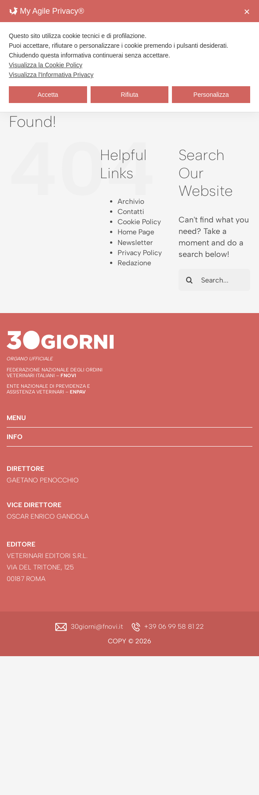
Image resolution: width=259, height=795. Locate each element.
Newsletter (135, 242)
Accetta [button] (48, 94)
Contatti (131, 211)
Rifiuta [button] (129, 94)
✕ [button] (247, 12)
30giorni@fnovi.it (97, 627)
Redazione (134, 263)
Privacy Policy (140, 252)
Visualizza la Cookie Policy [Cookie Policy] (45, 65)
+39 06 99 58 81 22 (174, 627)
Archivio (131, 201)
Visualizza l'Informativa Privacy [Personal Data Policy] (51, 74)
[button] (129, 418)
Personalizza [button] (211, 94)
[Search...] (214, 280)
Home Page (136, 232)
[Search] (190, 280)
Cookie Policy (139, 222)
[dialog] (129, 56)
